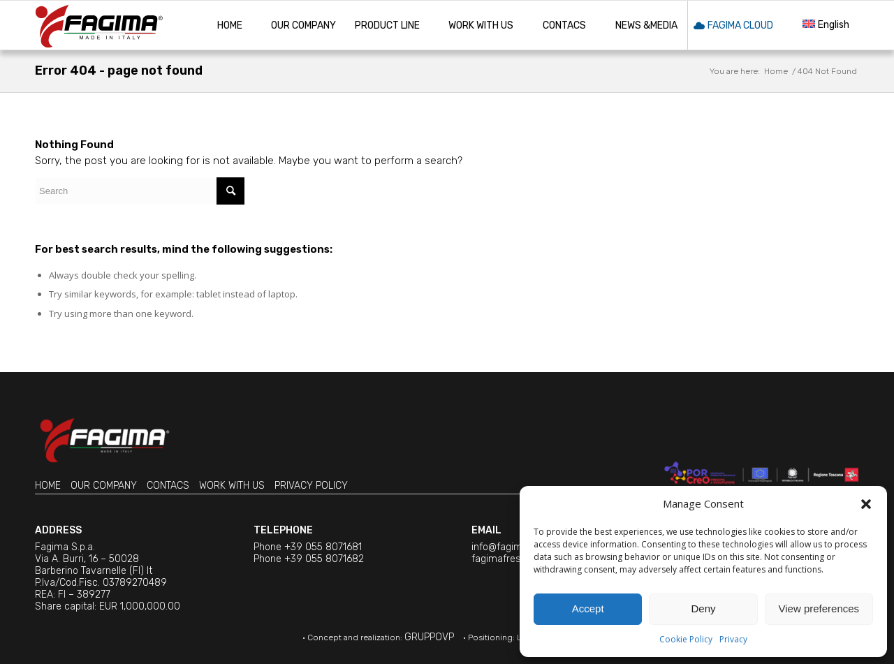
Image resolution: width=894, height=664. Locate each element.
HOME (48, 486)
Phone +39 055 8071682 (309, 559)
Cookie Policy (685, 639)
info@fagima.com (510, 547)
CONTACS (168, 486)
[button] (866, 504)
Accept (588, 608)
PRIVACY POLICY (311, 486)
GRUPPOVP (429, 637)
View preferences (819, 608)
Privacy (733, 639)
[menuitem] (229, 25)
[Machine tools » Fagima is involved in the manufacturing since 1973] (99, 25)
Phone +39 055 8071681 (308, 547)
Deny (703, 608)
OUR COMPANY (104, 486)
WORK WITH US (232, 486)
